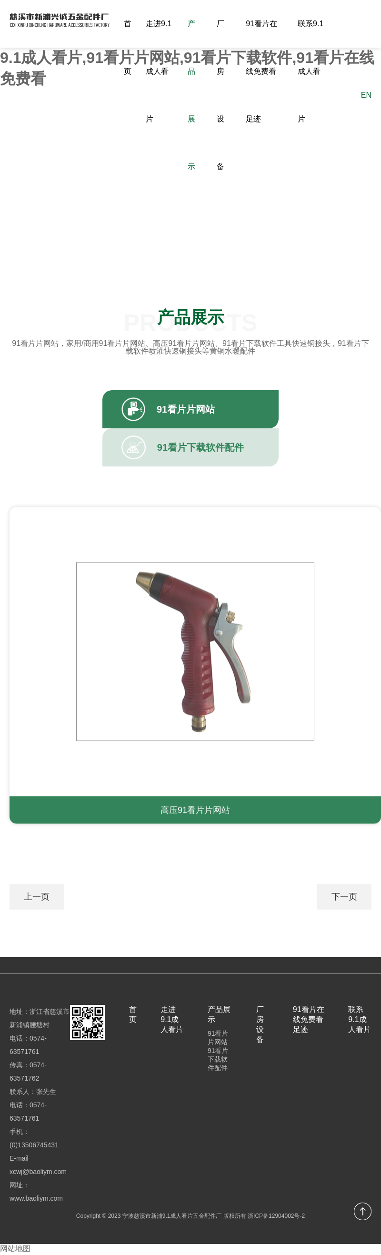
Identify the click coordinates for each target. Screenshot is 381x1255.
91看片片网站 (218, 1039)
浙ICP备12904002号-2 (276, 1217)
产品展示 (191, 95)
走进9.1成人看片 (158, 71)
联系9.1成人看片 (310, 71)
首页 (127, 47)
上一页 (37, 897)
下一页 (344, 897)
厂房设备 (220, 95)
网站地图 (15, 1249)
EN (366, 95)
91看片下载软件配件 (218, 1060)
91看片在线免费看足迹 (261, 71)
